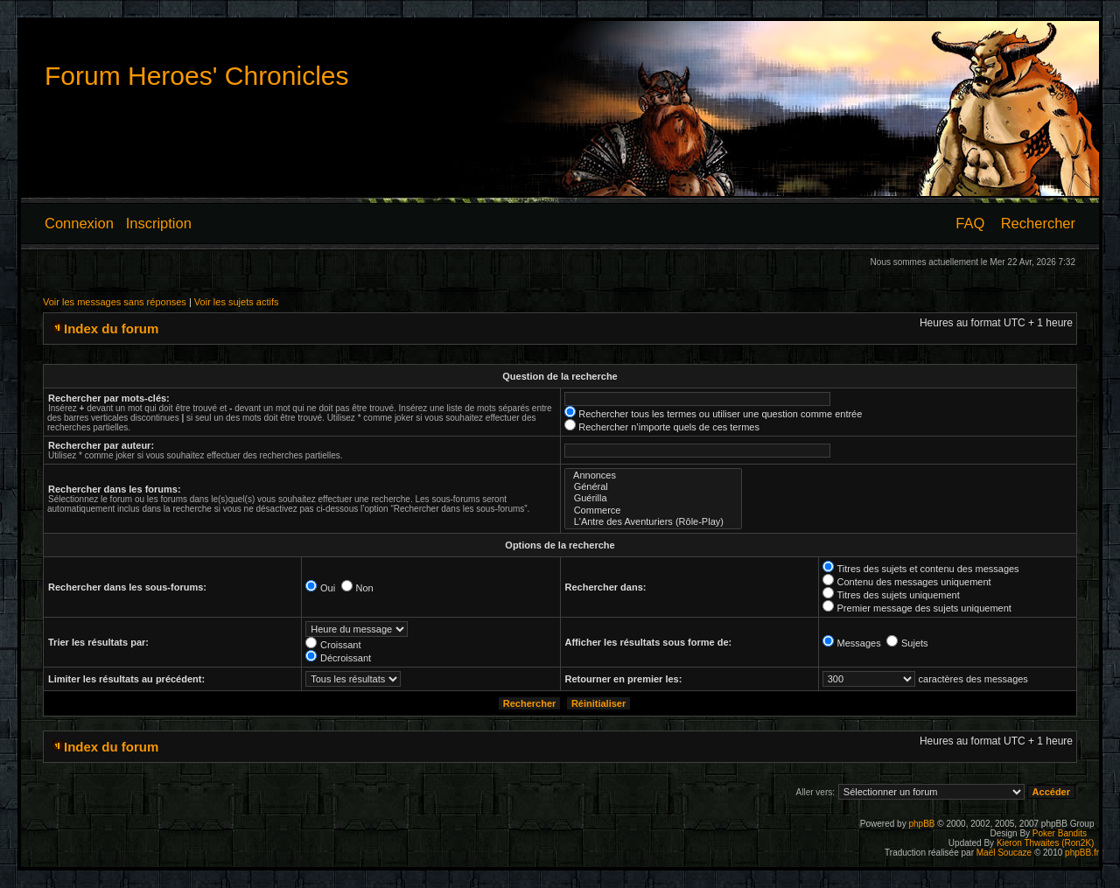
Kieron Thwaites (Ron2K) (1046, 843)
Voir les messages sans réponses (114, 302)
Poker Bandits (1059, 833)
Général (653, 487)
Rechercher (1038, 223)
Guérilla (653, 498)
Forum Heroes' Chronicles (197, 75)
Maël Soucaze (1004, 852)
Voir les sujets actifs (236, 302)
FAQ (970, 223)
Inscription (159, 223)
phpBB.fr (1082, 852)
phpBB (921, 824)
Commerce (653, 510)
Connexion (79, 223)
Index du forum (111, 328)
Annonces (653, 475)
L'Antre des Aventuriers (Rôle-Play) (653, 522)
